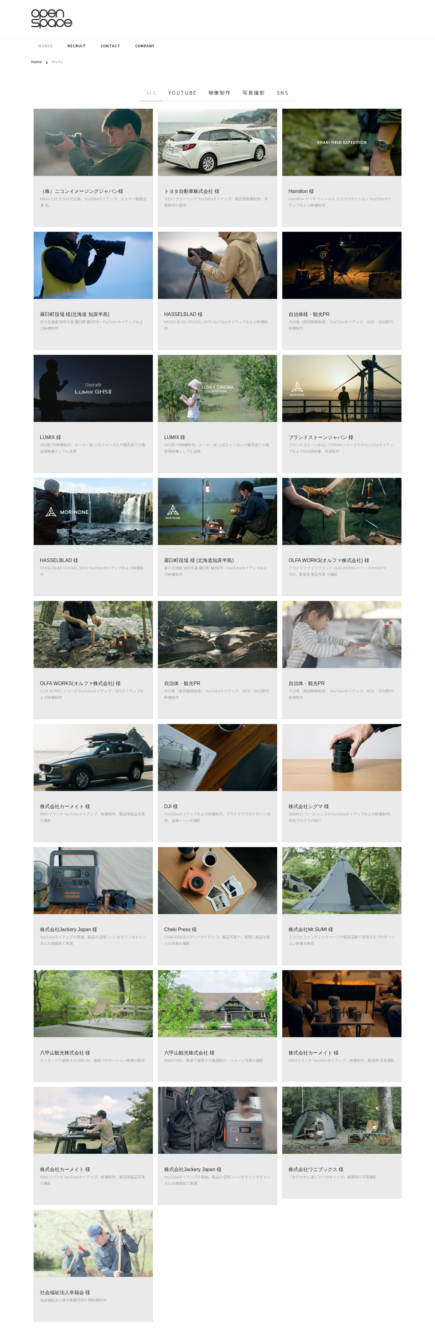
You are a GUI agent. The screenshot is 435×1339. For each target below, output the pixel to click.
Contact (110, 45)
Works (45, 45)
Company (144, 45)
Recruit (77, 45)
